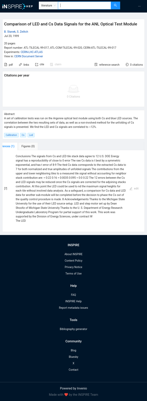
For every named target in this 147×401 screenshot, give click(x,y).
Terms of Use (73, 273)
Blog (73, 350)
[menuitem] (139, 6)
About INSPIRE (73, 254)
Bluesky (73, 356)
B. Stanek (10, 31)
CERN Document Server (28, 56)
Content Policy (73, 260)
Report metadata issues (73, 307)
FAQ (73, 294)
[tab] (15, 146)
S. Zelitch (22, 31)
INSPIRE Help (73, 301)
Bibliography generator (73, 329)
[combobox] (84, 5)
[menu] (134, 6)
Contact (73, 369)
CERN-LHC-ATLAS (32, 52)
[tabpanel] (73, 191)
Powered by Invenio (73, 388)
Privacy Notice (73, 267)
